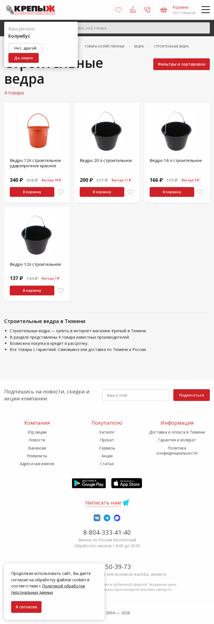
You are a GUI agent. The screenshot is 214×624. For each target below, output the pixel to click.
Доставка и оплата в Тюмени (177, 432)
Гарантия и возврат (177, 440)
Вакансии (37, 448)
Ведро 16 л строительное (176, 160)
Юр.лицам (37, 432)
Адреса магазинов (37, 463)
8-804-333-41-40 (107, 532)
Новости (37, 440)
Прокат (107, 440)
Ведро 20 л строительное (106, 160)
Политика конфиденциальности (177, 450)
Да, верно (23, 57)
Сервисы (107, 448)
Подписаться (191, 395)
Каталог (107, 432)
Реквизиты (37, 455)
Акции (107, 455)
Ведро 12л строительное (35, 264)
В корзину (32, 191)
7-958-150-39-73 (107, 566)
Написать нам (103, 502)
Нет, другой (25, 48)
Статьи (107, 463)
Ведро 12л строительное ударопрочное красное (35, 163)
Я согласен (26, 606)
